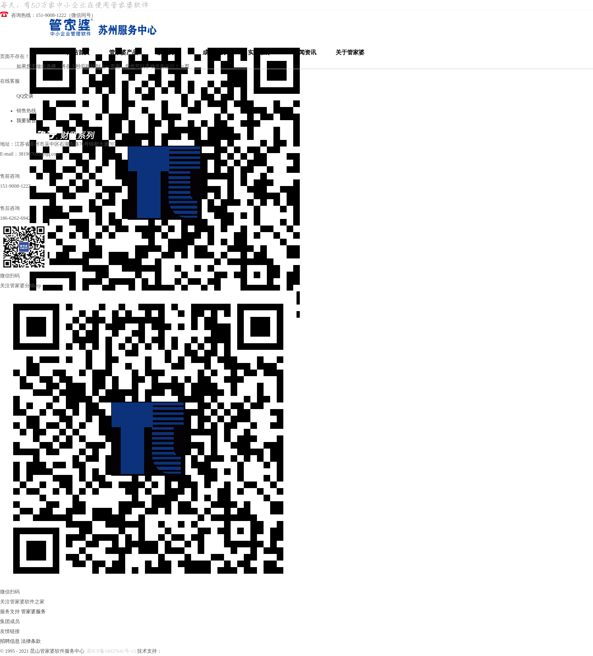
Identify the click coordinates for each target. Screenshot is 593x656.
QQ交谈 (24, 96)
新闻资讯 (304, 52)
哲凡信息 (172, 651)
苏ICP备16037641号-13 (111, 651)
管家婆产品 (123, 52)
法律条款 (31, 641)
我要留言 (26, 120)
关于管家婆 (350, 52)
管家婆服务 (33, 611)
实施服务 (259, 52)
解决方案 (168, 52)
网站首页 (78, 52)
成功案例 (214, 52)
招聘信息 (10, 641)
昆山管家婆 (195, 651)
